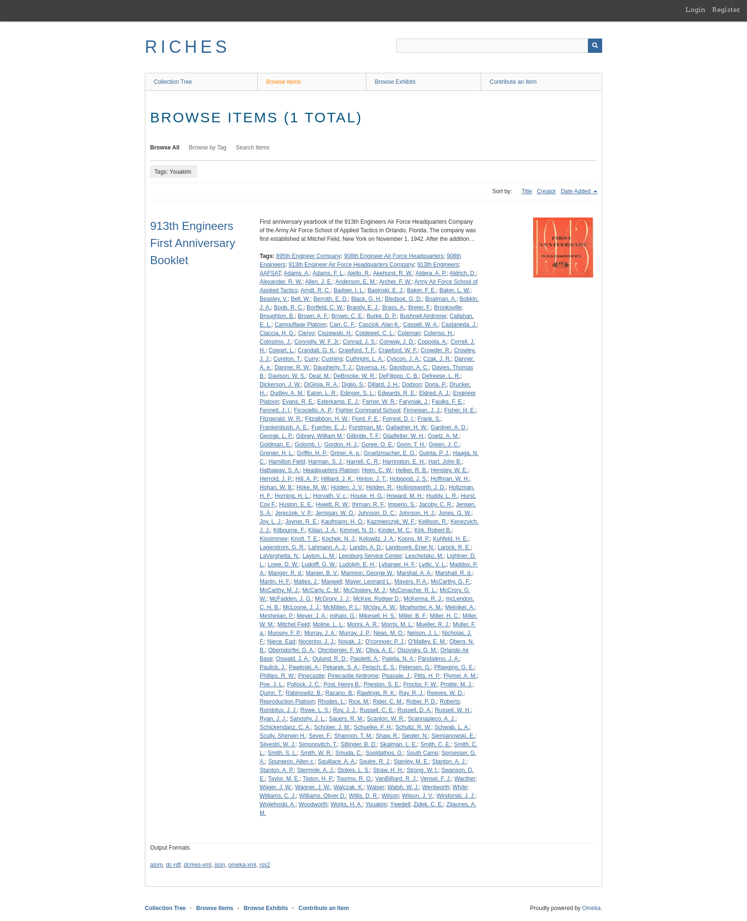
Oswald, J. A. (292, 658)
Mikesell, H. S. (377, 616)
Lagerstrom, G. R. (282, 547)
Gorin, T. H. (410, 444)
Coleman (408, 333)
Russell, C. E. (377, 710)
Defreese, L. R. (441, 376)
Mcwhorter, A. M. (420, 607)
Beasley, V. (274, 299)
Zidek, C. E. (429, 804)
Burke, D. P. (382, 316)
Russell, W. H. (453, 710)
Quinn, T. (271, 693)
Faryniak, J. (414, 401)
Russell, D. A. (414, 710)
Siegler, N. (415, 736)
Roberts (450, 701)
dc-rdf (173, 865)
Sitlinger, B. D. (359, 744)
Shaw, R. (387, 736)
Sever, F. (320, 736)
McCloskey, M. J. (364, 590)
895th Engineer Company (308, 256)
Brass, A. (393, 307)
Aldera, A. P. (430, 273)
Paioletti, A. (364, 658)
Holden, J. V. (347, 487)
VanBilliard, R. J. (396, 778)
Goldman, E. (276, 444)
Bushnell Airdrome (423, 316)
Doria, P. (435, 384)
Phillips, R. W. (277, 676)
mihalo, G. (343, 616)
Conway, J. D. (396, 341)
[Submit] (595, 46)
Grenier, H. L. (276, 453)
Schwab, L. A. (451, 727)
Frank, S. (429, 419)
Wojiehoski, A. (277, 804)
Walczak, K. (348, 787)
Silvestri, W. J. (277, 744)
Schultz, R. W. (413, 727)
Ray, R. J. (411, 693)
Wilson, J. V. (418, 795)
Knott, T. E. (304, 538)
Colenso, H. (439, 333)
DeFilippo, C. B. (399, 376)
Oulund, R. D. (330, 658)
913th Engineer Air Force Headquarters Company (351, 264)
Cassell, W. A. (420, 324)
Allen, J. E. (318, 281)
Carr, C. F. (342, 324)
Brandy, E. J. (363, 307)
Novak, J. (350, 641)
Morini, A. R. (362, 624)
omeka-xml (242, 865)
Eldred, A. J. (434, 393)
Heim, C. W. (377, 470)
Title (527, 191)
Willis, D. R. (363, 795)
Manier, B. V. (322, 573)
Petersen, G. (415, 667)
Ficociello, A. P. (313, 410)
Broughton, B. (277, 316)
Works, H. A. (346, 804)
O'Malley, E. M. (427, 641)
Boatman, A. (440, 299)
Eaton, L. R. (322, 393)
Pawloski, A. (304, 667)
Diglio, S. (353, 384)
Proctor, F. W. (420, 684)
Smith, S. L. (282, 753)
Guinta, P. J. (434, 453)
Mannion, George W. (367, 573)
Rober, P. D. (421, 701)
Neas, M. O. (389, 633)
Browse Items (283, 82)
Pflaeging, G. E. (454, 667)
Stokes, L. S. (353, 770)
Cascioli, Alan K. (379, 324)
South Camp (422, 753)
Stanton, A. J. (449, 761)
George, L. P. (276, 436)
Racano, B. (339, 693)
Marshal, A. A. (414, 573)
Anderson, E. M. (355, 281)
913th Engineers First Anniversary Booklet (192, 243)
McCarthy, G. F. (450, 581)
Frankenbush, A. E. (284, 427)
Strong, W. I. (422, 770)
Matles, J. (305, 581)
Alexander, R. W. (281, 281)
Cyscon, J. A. (403, 359)
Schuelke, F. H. (372, 727)
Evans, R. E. (298, 401)
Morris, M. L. (397, 624)
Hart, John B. (445, 461)
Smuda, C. (349, 753)
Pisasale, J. (396, 676)
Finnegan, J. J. (422, 410)
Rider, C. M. (388, 701)
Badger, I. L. (348, 290)
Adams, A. (296, 273)
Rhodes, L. (331, 701)
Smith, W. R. (316, 753)
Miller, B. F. (413, 616)
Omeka (591, 908)
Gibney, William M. (319, 436)
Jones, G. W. (455, 513)
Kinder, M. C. (394, 530)
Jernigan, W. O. (335, 513)
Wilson (390, 795)
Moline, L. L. (328, 624)
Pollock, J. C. (303, 684)
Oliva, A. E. (380, 650)
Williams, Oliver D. (322, 795)
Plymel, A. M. (460, 676)
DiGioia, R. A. (321, 384)
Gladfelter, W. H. (403, 436)
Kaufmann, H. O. (342, 521)
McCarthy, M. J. (279, 590)
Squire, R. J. (375, 761)
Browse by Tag (208, 147)
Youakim (376, 804)
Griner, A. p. (345, 453)
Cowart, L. (282, 350)
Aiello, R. (358, 273)
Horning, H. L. (292, 496)
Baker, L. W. (454, 290)
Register (726, 9)
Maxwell (331, 581)
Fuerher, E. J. (329, 427)
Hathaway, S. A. (280, 470)
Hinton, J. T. (371, 478)
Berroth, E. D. (330, 299)
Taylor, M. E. (284, 778)
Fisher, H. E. (459, 410)
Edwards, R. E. (397, 393)
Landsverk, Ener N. (409, 547)
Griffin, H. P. (312, 453)
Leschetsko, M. (424, 556)
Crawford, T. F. (356, 350)
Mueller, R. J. (433, 624)
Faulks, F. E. (448, 401)
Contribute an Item (513, 82)
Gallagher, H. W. (406, 427)
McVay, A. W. (379, 607)
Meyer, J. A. (312, 616)
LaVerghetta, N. (279, 556)
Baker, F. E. (421, 290)
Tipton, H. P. (318, 778)
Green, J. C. (444, 444)
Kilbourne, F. (289, 530)
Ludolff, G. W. (319, 564)
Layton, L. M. (319, 556)
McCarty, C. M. (321, 590)
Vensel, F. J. (435, 778)
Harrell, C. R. (362, 461)
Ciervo (306, 333)
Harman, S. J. (325, 461)
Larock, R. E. (454, 547)
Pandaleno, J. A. (438, 658)
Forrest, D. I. (398, 419)
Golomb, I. (307, 444)
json (219, 865)
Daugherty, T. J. (333, 367)
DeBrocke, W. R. (354, 376)
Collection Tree (173, 82)
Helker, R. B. (411, 470)
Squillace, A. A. (337, 761)
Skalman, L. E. (398, 744)
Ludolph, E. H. (357, 564)
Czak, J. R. (437, 359)
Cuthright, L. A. (365, 359)
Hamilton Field (287, 461)
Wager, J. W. (276, 787)
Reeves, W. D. (445, 693)
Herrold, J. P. (276, 478)
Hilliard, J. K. (337, 478)
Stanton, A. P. (277, 770)
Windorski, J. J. (455, 795)
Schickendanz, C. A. (285, 727)
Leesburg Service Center (370, 556)
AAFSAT (270, 273)
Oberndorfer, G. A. (291, 650)
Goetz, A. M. (443, 436)
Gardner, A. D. (449, 427)
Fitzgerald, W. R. (281, 419)
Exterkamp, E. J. (338, 401)
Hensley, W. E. (449, 470)
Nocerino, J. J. (316, 641)
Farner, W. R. (379, 401)
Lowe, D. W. (283, 564)
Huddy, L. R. (442, 496)
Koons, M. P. (414, 538)
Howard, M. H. (404, 496)
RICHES (187, 47)
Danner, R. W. (292, 367)
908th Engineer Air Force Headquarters (394, 256)
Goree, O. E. (377, 444)
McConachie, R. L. (413, 590)
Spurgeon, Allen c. (291, 761)
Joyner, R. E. (301, 521)
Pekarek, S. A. (341, 667)
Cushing (332, 359)
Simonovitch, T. (318, 744)
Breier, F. (419, 307)
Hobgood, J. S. (408, 478)
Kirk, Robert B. (433, 530)
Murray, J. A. (320, 633)
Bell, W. (300, 299)
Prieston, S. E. (381, 684)
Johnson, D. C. (376, 513)
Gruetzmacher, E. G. (389, 453)
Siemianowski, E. (452, 736)
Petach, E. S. (378, 667)
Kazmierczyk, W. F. (391, 521)
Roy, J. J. (344, 710)
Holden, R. (380, 487)
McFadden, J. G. (291, 598)
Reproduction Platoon (287, 701)
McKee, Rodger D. (377, 598)
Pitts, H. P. (427, 676)
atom (156, 865)
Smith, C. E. (435, 744)
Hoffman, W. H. (450, 478)
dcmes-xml (198, 865)
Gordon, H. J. (341, 444)
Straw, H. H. (388, 770)
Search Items (253, 147)
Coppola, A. (432, 341)
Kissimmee (274, 538)
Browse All (165, 147)
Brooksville (448, 307)
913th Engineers (438, 264)
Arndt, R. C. (316, 290)
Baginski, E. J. (386, 290)
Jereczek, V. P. (293, 513)
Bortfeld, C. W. (325, 307)
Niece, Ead (281, 641)
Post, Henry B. (341, 684)
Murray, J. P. (355, 633)
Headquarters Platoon (331, 470)
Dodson (412, 384)
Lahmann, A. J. (327, 547)
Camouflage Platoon (300, 324)
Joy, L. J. (271, 521)
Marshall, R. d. (453, 573)
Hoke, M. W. (311, 487)
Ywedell (400, 804)
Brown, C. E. (347, 316)
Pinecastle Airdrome (353, 676)
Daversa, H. (371, 367)
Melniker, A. (460, 607)
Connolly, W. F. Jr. (317, 341)
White (460, 787)
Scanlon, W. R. (385, 718)
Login (696, 9)
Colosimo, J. (275, 341)
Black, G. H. (366, 299)
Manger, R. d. (285, 573)
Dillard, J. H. (383, 384)
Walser (375, 787)
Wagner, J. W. (312, 787)
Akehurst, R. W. (393, 273)
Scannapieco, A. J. (431, 718)
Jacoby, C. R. (436, 504)
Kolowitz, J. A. (377, 538)
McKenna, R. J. (423, 598)
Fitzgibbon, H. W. (326, 419)
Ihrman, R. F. (368, 504)
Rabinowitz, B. (303, 693)
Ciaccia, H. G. (277, 333)
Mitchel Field (293, 624)
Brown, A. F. (313, 316)
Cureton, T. (287, 359)
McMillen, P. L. (341, 607)
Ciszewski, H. (335, 333)
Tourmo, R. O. (354, 778)
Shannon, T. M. (353, 736)
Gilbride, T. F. (363, 436)
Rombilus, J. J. (278, 710)
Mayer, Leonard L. (368, 581)
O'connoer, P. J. (384, 641)
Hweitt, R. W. (332, 504)
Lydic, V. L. (432, 564)
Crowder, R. (436, 350)
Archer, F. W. (395, 281)
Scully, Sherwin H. (282, 736)
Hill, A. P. (306, 478)
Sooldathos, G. (384, 753)
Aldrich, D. (463, 273)
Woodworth (313, 804)
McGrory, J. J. (332, 598)
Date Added (576, 191)
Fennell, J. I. (275, 410)
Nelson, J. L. (423, 633)
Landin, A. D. (366, 547)
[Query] (499, 46)
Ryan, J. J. (273, 718)
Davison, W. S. (287, 376)
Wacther (464, 778)
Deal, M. (319, 376)
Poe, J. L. (272, 684)
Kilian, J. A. (322, 530)
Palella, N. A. (398, 658)
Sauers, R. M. (346, 718)
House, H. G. (366, 496)
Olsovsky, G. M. (417, 650)
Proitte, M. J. (457, 684)
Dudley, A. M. (286, 393)
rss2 (264, 865)
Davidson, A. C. (409, 367)
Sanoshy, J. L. (307, 718)
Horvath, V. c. (330, 496)
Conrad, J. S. (359, 341)
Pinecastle (311, 676)
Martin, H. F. (275, 581)
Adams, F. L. (328, 273)
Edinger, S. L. (357, 393)
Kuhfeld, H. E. (450, 538)
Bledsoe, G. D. (403, 299)
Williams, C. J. (278, 795)
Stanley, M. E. (411, 761)
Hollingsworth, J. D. (420, 487)
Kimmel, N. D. (357, 530)
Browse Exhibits (395, 82)
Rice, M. (359, 701)
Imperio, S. (401, 504)
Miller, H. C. (444, 616)
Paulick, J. (273, 667)
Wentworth (435, 787)
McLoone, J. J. (301, 607)
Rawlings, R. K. (376, 693)
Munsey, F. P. (284, 633)
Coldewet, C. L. (374, 333)
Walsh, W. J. (403, 787)
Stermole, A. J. (315, 770)
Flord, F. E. (365, 419)
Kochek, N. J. (339, 538)
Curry (311, 359)
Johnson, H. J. (417, 513)
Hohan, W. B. (276, 487)
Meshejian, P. (276, 616)
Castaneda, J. (459, 324)
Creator (546, 191)
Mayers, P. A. (411, 581)
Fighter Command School (367, 410)
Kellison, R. (432, 521)
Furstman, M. (366, 427)
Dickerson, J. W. (280, 384)
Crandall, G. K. (316, 350)
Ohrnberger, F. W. (340, 650)
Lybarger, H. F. (397, 564)
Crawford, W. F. (397, 350)
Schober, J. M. (332, 727)
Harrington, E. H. (404, 461)
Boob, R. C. (288, 307)
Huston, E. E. (296, 504)
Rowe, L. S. (315, 710)
